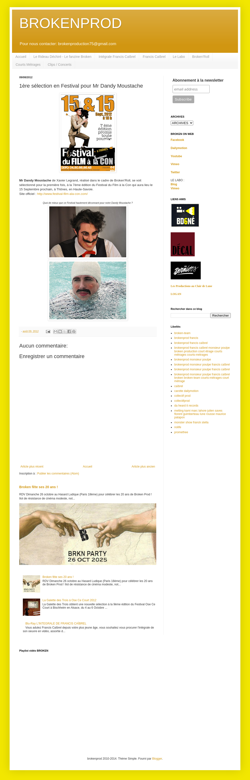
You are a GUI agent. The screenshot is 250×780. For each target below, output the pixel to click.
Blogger (157, 758)
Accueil (20, 57)
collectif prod (182, 395)
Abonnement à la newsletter (198, 80)
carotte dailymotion (186, 391)
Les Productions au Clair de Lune (191, 286)
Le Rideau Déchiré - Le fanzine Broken (62, 57)
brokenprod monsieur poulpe (192, 359)
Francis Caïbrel (154, 57)
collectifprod (182, 400)
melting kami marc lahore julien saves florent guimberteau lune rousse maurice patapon (200, 414)
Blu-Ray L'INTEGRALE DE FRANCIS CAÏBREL (56, 623)
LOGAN (176, 294)
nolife (177, 427)
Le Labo (179, 57)
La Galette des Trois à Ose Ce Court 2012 (69, 600)
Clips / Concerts (59, 64)
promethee (181, 432)
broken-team (182, 333)
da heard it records (186, 405)
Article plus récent (31, 466)
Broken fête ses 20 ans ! (38, 487)
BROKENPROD (70, 23)
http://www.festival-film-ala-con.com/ (62, 194)
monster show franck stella (191, 422)
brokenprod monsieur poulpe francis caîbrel (202, 364)
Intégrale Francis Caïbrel (117, 57)
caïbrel (178, 386)
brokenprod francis (186, 338)
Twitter (175, 172)
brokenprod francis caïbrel (191, 343)
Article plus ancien (143, 466)
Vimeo (175, 164)
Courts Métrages (28, 64)
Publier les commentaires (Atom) (58, 473)
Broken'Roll (200, 57)
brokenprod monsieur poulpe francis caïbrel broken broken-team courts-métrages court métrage (202, 378)
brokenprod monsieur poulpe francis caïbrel (202, 369)
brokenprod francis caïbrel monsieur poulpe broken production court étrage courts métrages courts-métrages (202, 351)
